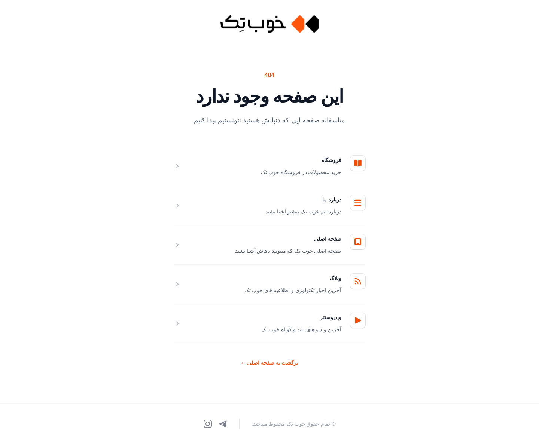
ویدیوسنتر (330, 317)
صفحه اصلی (327, 238)
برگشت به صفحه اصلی (270, 362)
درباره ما (331, 199)
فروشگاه (331, 160)
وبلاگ (335, 278)
